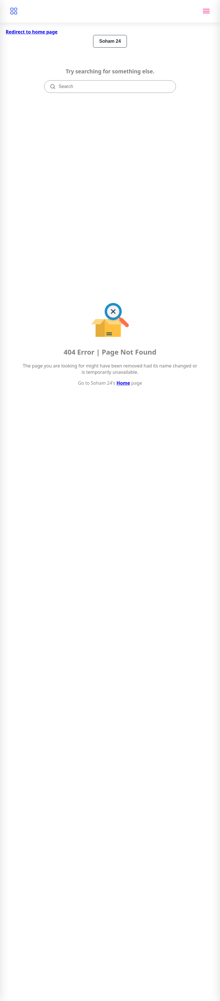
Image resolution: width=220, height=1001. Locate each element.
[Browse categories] (14, 11)
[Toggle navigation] (206, 11)
